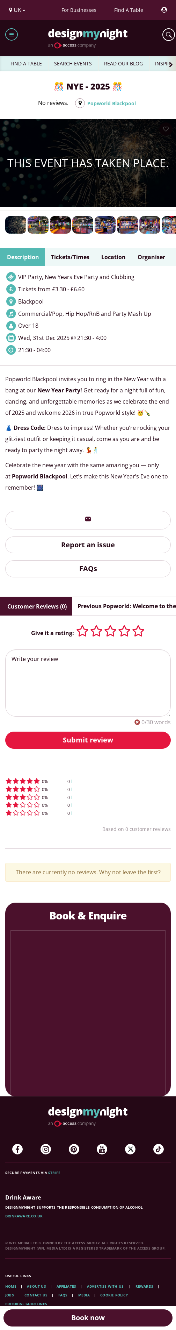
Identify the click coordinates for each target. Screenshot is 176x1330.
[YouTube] (102, 1149)
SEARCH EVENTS (73, 63)
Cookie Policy (114, 1295)
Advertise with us (105, 1286)
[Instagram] (46, 1149)
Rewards (144, 1286)
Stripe (54, 1172)
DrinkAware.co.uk (24, 1216)
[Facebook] (17, 1149)
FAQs (88, 568)
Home (10, 1286)
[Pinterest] (74, 1149)
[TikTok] (158, 1149)
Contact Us (35, 1295)
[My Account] (164, 9)
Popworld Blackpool (111, 103)
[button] (88, 781)
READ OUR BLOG (123, 63)
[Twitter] (130, 1149)
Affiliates (66, 1286)
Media (84, 1295)
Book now (88, 1317)
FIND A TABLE (26, 63)
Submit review (88, 740)
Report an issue (88, 544)
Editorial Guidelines (26, 1303)
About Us (36, 1286)
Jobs (9, 1295)
